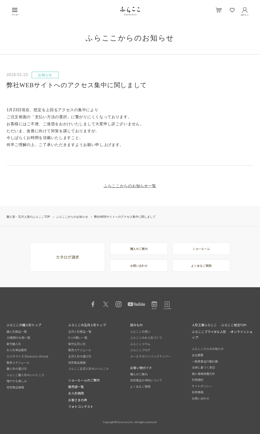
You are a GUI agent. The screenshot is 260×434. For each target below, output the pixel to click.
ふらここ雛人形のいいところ (25, 375)
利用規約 (197, 380)
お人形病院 (76, 393)
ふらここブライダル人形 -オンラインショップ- (222, 334)
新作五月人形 (77, 344)
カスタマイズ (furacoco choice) (27, 356)
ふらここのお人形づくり (146, 337)
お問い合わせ (139, 266)
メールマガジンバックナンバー (150, 356)
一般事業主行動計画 (205, 361)
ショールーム (201, 249)
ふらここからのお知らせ (72, 216)
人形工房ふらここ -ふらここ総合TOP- (219, 325)
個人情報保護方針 (203, 374)
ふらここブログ (140, 350)
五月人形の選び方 (79, 356)
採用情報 (197, 392)
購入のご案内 (139, 249)
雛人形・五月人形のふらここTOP (28, 216)
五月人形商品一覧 (79, 331)
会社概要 (197, 355)
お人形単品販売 (17, 350)
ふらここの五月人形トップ (87, 325)
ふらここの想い (140, 331)
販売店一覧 (76, 386)
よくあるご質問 (201, 266)
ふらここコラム (140, 344)
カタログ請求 (67, 257)
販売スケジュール (18, 362)
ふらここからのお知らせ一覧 (130, 186)
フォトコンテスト (80, 406)
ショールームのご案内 (84, 380)
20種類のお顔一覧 (18, 337)
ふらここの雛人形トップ (24, 325)
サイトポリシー (202, 386)
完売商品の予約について (146, 380)
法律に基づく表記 (203, 367)
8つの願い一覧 (77, 337)
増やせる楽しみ (17, 381)
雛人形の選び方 (17, 368)
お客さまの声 (77, 400)
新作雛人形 (14, 344)
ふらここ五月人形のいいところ (88, 368)
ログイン (245, 14)
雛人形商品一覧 (17, 331)
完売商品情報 (15, 387)
